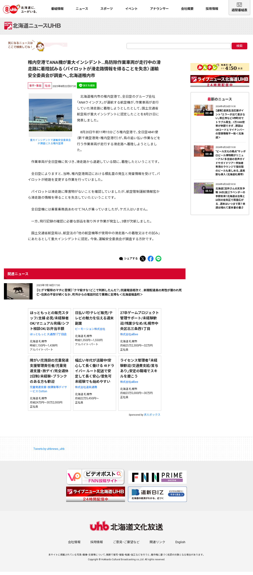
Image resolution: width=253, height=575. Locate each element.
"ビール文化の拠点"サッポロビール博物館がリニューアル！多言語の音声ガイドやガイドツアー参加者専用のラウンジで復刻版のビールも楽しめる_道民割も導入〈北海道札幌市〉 (231, 166)
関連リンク (157, 545)
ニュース (82, 9)
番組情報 (57, 9)
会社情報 (74, 545)
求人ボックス (152, 417)
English (180, 545)
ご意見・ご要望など (126, 545)
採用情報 (212, 9)
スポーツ (106, 9)
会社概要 (187, 9)
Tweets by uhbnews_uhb (49, 452)
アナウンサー (159, 9)
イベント (131, 9)
